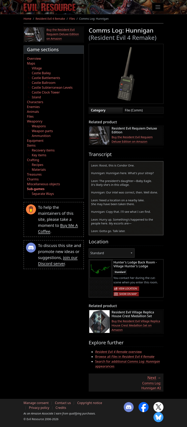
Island (36, 97)
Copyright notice (89, 403)
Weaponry (34, 121)
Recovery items (43, 150)
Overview (34, 58)
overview (118, 352)
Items (31, 145)
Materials (39, 169)
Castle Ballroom (43, 82)
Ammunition (41, 136)
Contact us (63, 403)
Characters (35, 102)
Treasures (34, 174)
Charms (33, 179)
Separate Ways (43, 193)
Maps (31, 63)
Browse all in (124, 356)
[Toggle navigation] (157, 7)
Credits (60, 407)
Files (72, 19)
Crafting (33, 160)
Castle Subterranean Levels (52, 87)
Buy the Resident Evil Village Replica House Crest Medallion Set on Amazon (136, 325)
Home (27, 19)
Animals (33, 111)
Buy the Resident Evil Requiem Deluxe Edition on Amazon (62, 34)
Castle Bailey (41, 73)
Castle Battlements (46, 78)
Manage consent (36, 403)
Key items (39, 155)
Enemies (33, 107)
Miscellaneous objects (43, 184)
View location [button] (128, 288)
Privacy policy (39, 407)
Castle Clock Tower (46, 92)
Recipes (37, 165)
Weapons (39, 126)
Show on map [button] (128, 294)
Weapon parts (42, 131)
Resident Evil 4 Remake (50, 19)
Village (37, 68)
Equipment (35, 140)
